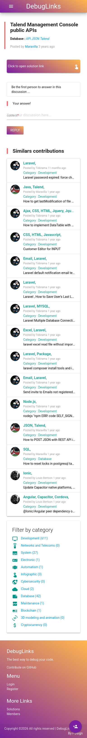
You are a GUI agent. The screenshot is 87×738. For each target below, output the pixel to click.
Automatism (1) (32, 567)
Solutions (13, 709)
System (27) (29, 552)
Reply (15, 130)
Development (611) (34, 538)
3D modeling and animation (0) (42, 617)
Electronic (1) (30, 560)
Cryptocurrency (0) (34, 625)
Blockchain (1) (31, 610)
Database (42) (31, 596)
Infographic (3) (31, 574)
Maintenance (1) (32, 603)
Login (11, 684)
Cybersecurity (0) (33, 581)
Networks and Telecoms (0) (40, 545)
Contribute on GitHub (21, 667)
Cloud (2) (27, 589)
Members (13, 714)
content (13, 115)
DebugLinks (43, 6)
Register (12, 689)
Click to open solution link (26, 66)
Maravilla (31, 46)
